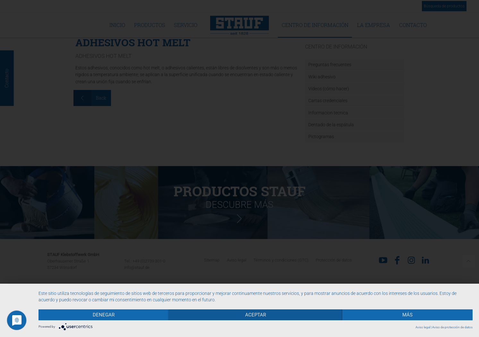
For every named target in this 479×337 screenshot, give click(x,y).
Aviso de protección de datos (452, 327)
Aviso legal (422, 327)
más (407, 315)
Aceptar (255, 315)
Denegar (104, 315)
